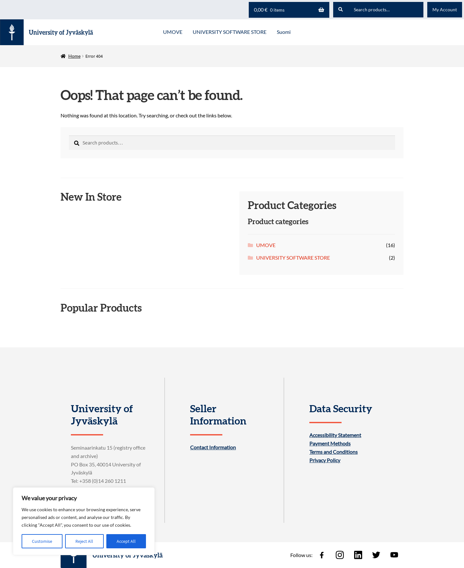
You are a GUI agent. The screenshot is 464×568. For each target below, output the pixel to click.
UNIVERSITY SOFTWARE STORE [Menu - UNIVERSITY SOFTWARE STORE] (229, 32)
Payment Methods (330, 443)
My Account (444, 9)
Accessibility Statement (335, 435)
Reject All (84, 541)
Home (74, 56)
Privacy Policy (324, 460)
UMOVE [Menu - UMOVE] (172, 32)
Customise (42, 541)
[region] (84, 521)
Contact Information (213, 447)
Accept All (126, 541)
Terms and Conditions (333, 452)
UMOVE (266, 245)
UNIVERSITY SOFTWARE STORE (293, 257)
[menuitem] (284, 32)
